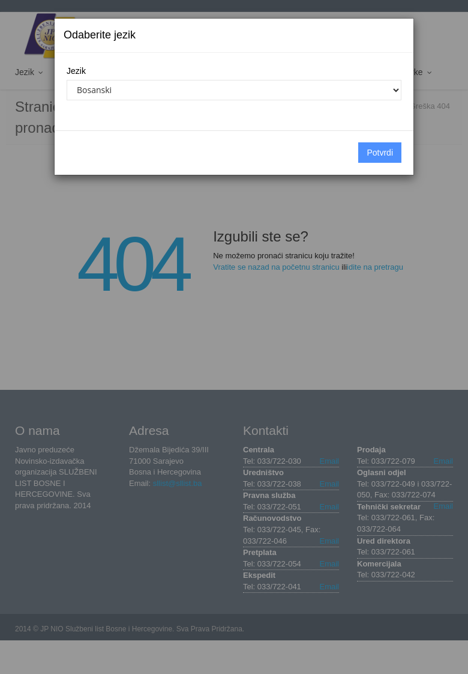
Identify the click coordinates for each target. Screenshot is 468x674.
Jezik (76, 71)
